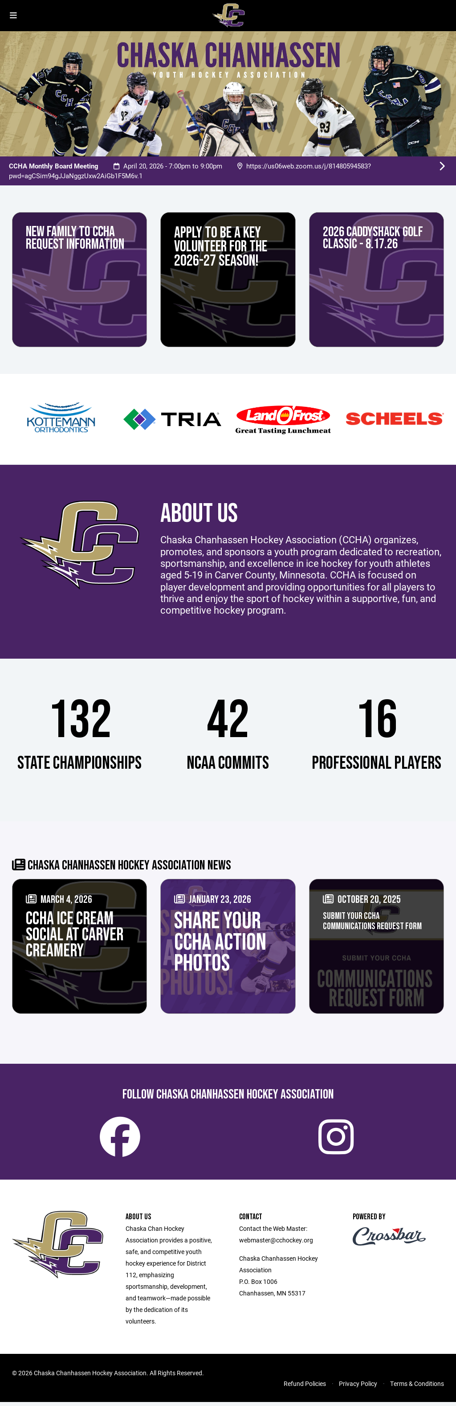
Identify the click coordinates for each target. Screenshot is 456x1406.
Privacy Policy (358, 1387)
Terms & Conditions (417, 1387)
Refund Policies (305, 1387)
